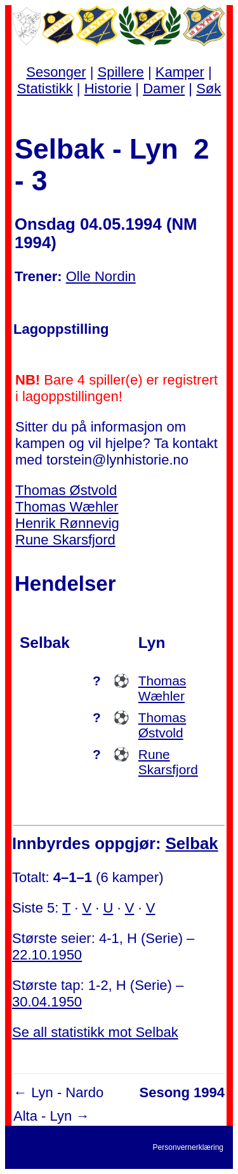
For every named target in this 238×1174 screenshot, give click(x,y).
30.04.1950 (47, 1002)
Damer (164, 88)
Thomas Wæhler (67, 507)
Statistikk (45, 88)
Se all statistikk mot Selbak (95, 1032)
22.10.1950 (47, 955)
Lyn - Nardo (67, 1092)
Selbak (192, 843)
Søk (208, 88)
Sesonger (56, 72)
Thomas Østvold (66, 490)
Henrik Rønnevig (67, 523)
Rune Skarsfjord (65, 540)
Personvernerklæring (188, 1147)
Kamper (179, 72)
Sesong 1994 (182, 1092)
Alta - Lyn (42, 1116)
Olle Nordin (101, 276)
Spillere (120, 72)
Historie (108, 88)
